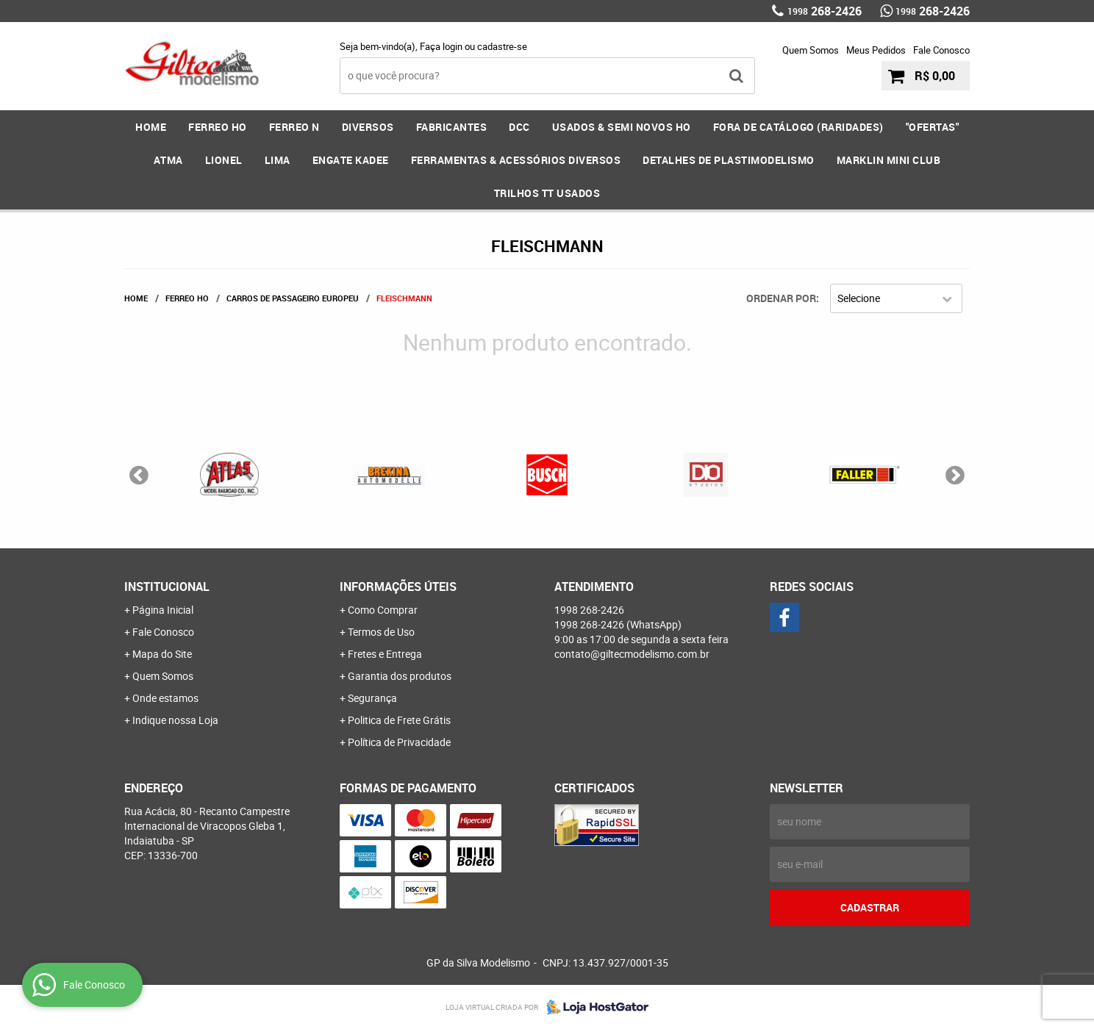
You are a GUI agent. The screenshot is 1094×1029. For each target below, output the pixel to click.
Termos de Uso (381, 632)
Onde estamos (165, 698)
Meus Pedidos (876, 50)
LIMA (277, 160)
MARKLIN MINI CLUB (889, 160)
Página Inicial (162, 610)
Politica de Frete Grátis (399, 720)
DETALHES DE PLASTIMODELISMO (729, 160)
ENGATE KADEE (350, 160)
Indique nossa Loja (175, 720)
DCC (519, 127)
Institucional (167, 586)
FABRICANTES (451, 127)
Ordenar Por (781, 298)
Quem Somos (810, 50)
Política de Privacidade (399, 742)
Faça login (441, 46)
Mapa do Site (162, 654)
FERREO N (294, 127)
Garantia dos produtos (399, 676)
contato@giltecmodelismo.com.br (631, 654)
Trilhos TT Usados (547, 193)
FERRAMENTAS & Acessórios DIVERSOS (516, 160)
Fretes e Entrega (385, 654)
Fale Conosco (941, 50)
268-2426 (824, 11)
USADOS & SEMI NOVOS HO (621, 127)
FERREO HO (217, 127)
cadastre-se (502, 46)
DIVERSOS (368, 127)
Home (150, 127)
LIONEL (224, 160)
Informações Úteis (398, 586)
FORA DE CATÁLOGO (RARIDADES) (798, 127)
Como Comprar (383, 610)
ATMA (168, 160)
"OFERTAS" (932, 127)
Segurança (372, 698)
